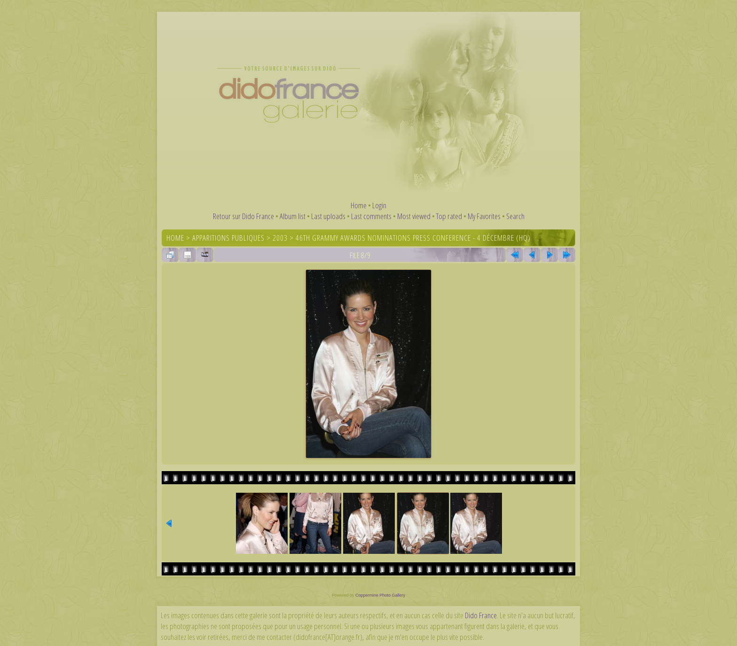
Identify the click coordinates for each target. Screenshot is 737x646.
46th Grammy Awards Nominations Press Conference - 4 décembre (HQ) (413, 237)
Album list (293, 216)
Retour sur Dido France (243, 216)
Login (379, 205)
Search (515, 216)
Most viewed (414, 216)
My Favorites (484, 216)
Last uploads (328, 216)
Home (359, 205)
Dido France (481, 615)
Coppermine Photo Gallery (380, 595)
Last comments (371, 216)
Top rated (449, 216)
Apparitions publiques (228, 237)
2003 (280, 237)
